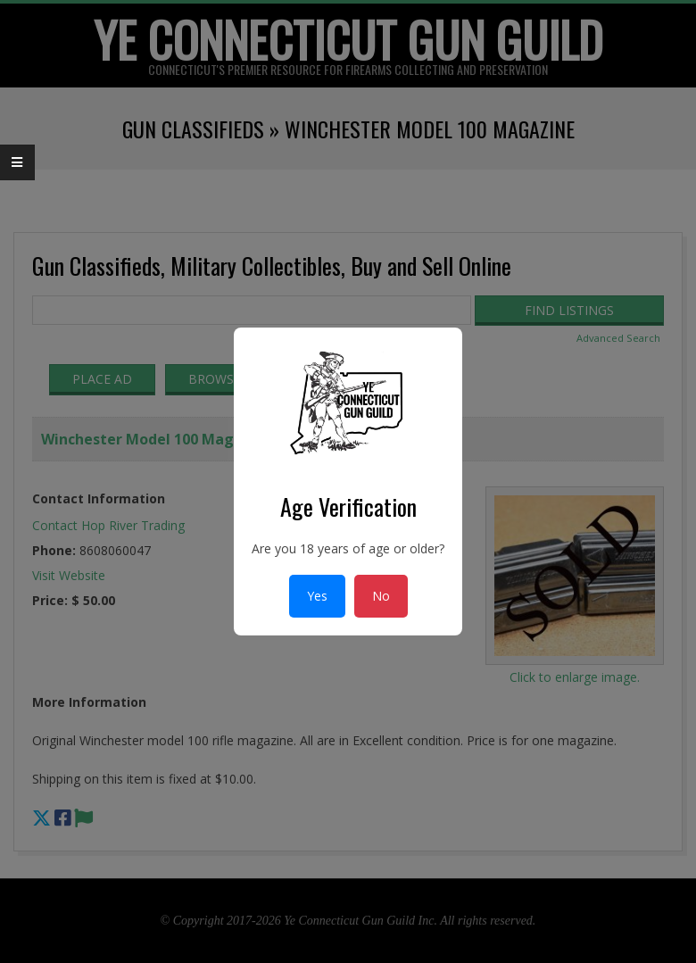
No (381, 595)
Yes (317, 595)
